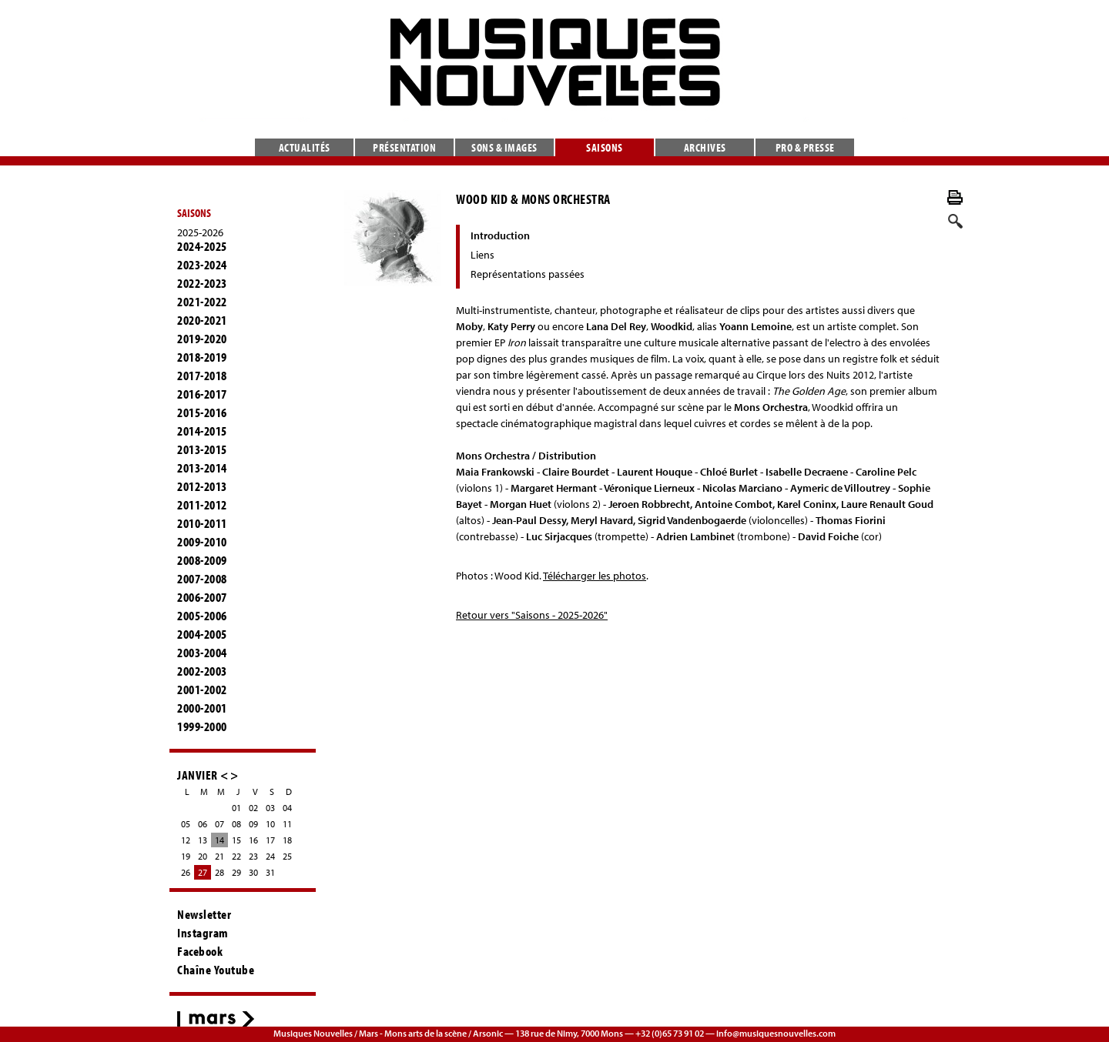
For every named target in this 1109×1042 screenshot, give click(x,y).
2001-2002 (202, 689)
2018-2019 (202, 357)
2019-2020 (202, 339)
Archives (705, 147)
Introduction (500, 235)
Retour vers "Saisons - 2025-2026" (532, 615)
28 (219, 872)
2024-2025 (202, 246)
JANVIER (197, 774)
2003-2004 (202, 653)
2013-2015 (202, 449)
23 (253, 856)
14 (219, 840)
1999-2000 (202, 726)
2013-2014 (202, 468)
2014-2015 (202, 431)
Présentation (404, 147)
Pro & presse (805, 147)
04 (287, 807)
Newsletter (204, 914)
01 (236, 807)
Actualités (304, 147)
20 (202, 856)
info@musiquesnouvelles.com (776, 1033)
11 (287, 824)
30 (253, 872)
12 (185, 840)
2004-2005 (202, 634)
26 (185, 872)
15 (236, 840)
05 (185, 824)
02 (253, 807)
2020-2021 (202, 320)
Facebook (200, 951)
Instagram (203, 933)
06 (202, 824)
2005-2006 (202, 616)
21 (219, 856)
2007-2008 (202, 579)
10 (270, 824)
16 (253, 840)
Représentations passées (528, 274)
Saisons (604, 147)
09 (253, 824)
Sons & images (504, 147)
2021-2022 (202, 302)
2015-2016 (202, 412)
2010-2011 (202, 523)
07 (219, 824)
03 (270, 807)
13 (202, 840)
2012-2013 (202, 486)
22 (236, 856)
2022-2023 (202, 283)
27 (202, 872)
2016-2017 (202, 394)
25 (287, 856)
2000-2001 (202, 708)
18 (287, 840)
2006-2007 (202, 597)
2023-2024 (202, 265)
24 (270, 856)
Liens (482, 255)
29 (236, 872)
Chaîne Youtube (215, 970)
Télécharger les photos (594, 576)
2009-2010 (202, 542)
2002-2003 (202, 671)
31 (270, 872)
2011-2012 (202, 505)
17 (270, 840)
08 (236, 824)
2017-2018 (202, 375)
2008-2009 (202, 560)
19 (185, 856)
